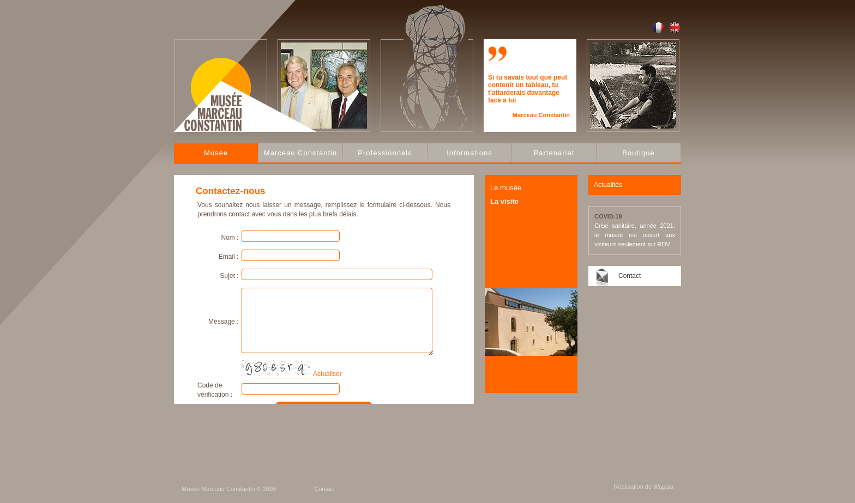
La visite (504, 201)
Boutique (638, 153)
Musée (216, 153)
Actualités (608, 185)
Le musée (505, 188)
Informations (469, 153)
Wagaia (663, 486)
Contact (629, 276)
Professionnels (385, 153)
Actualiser (327, 374)
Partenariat (554, 153)
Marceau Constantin (300, 153)
